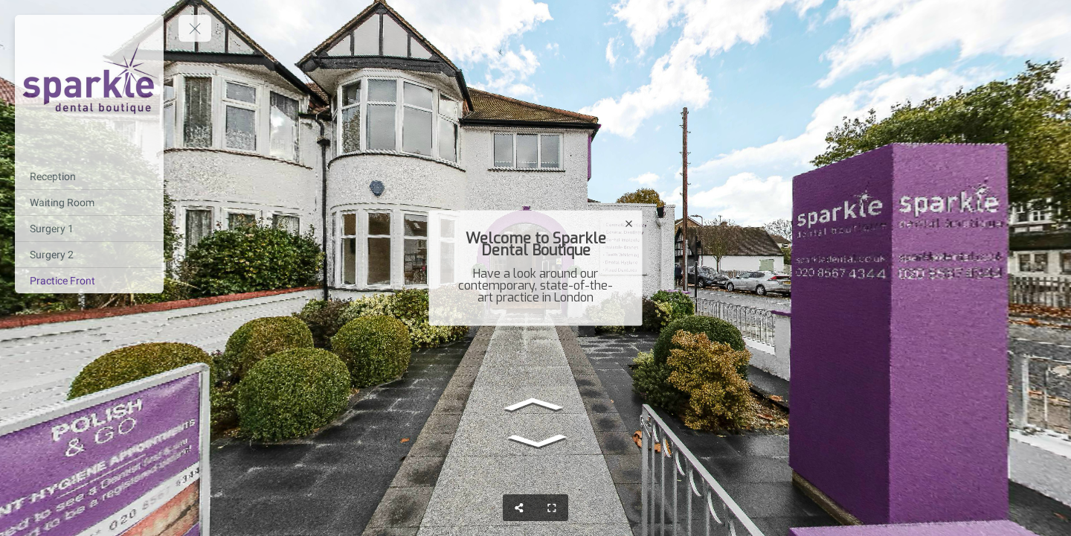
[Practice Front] (89, 280)
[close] (629, 224)
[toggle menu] (194, 28)
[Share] (519, 507)
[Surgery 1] (89, 228)
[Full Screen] (552, 507)
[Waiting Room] (89, 202)
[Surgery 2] (89, 254)
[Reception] (89, 176)
